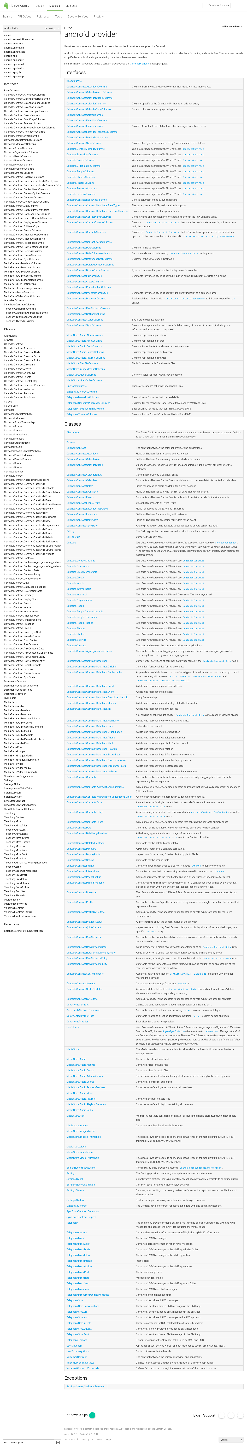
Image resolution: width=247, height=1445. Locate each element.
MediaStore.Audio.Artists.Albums (22, 718)
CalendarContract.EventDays (19, 372)
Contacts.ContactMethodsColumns (23, 140)
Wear (99, 1439)
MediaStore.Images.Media (18, 755)
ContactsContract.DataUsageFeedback (25, 586)
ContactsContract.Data (16, 582)
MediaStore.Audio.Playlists (18, 735)
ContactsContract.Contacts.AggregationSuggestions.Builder (32, 566)
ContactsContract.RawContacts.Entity (24, 656)
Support (209, 1415)
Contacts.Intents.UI (14, 438)
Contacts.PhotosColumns (18, 164)
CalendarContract (13, 344)
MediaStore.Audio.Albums (18, 710)
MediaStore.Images (14, 751)
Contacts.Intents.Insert (16, 434)
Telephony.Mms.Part (15, 846)
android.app (10, 56)
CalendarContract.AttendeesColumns (24, 94)
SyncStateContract (14, 801)
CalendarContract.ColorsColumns (22, 115)
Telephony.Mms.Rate (15, 850)
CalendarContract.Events (17, 377)
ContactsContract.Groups (18, 603)
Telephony (9, 813)
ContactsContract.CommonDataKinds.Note (27, 521)
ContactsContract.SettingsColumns (23, 251)
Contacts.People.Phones (17, 459)
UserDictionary (12, 899)
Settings (8, 780)
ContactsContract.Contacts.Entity (22, 574)
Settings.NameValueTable (18, 788)
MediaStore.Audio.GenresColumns (23, 275)
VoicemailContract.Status (18, 912)
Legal (108, 1439)
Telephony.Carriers (14, 817)
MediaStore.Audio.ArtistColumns (22, 267)
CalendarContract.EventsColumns (22, 123)
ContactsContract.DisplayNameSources (25, 222)
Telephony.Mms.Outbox (17, 842)
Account (182, 983)
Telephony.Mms (12, 821)
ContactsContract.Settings (18, 669)
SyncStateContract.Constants (20, 805)
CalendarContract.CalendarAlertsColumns (27, 98)
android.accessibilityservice (19, 39)
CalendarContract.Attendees (19, 348)
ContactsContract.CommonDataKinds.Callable (29, 488)
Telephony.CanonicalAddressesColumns (26, 312)
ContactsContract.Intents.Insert (21, 611)
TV (91, 1439)
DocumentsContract (15, 681)
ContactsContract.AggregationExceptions (26, 479)
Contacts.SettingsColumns (18, 172)
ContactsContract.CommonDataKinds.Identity (29, 508)
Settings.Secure (12, 792)
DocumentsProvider (15, 693)
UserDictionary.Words (15, 903)
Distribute (71, 5)
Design (40, 5)
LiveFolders (10, 698)
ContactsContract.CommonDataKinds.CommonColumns (32, 185)
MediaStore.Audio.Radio (17, 743)
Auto (84, 1439)
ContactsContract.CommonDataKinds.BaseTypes (31, 181)
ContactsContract (13, 475)
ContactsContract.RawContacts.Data (24, 648)
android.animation (14, 47)
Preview (99, 16)
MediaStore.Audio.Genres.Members (23, 726)
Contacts (9, 409)
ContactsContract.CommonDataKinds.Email (27, 496)
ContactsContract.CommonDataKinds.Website (29, 554)
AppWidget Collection (173, 1031)
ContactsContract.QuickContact (21, 640)
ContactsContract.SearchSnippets (22, 665)
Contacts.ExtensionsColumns (20, 144)
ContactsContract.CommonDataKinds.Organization (32, 525)
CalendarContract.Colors (17, 368)
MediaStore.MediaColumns (19, 292)
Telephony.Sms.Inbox (15, 879)
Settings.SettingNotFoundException (23, 930)
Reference (43, 16)
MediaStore (10, 702)
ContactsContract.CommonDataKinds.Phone (28, 529)
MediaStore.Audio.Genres (18, 722)
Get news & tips (79, 1415)
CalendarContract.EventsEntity (20, 381)
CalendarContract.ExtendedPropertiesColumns (29, 127)
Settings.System (13, 796)
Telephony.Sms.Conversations (20, 870)
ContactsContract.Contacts (19, 558)
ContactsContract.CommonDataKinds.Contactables (32, 492)
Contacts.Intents (13, 430)
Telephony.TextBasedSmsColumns (23, 317)
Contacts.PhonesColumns (18, 160)
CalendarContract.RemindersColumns (24, 131)
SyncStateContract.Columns (19, 304)
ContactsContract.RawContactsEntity (24, 661)
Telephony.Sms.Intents (16, 883)
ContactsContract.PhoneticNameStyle (24, 238)
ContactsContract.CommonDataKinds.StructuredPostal (32, 549)
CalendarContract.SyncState (19, 397)
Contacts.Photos (13, 467)
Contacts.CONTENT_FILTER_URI (188, 974)
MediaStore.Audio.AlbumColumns (22, 263)
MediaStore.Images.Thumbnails (21, 759)
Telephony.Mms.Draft (15, 829)
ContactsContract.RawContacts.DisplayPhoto (28, 652)
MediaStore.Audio (14, 706)
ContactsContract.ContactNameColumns (26, 189)
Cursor (188, 1010)
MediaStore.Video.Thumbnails (20, 772)
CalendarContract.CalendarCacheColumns (27, 103)
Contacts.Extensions (15, 418)
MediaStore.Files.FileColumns (20, 284)
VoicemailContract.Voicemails (20, 916)
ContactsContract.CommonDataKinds (24, 484)
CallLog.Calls (11, 405)
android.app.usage (14, 76)
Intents (196, 866)
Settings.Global (12, 784)
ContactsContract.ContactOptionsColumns (27, 193)
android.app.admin (14, 60)
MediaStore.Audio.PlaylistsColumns (23, 280)
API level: (49, 28)
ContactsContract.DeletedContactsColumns (28, 218)
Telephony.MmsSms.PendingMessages (25, 862)
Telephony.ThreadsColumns (19, 321)
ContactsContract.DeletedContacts (23, 591)
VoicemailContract (14, 908)
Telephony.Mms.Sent (15, 854)
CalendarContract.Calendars (19, 364)
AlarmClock (10, 335)
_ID (233, 299)
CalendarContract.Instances (19, 389)
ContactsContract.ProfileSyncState (23, 632)
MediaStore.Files (13, 747)
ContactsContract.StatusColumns (22, 255)
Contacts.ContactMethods (18, 414)
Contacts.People (13, 447)
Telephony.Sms (12, 866)
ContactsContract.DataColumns (21, 205)
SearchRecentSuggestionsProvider (200, 1168)
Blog (196, 1415)
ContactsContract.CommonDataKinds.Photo (28, 533)
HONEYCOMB (212, 1031)
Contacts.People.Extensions (19, 455)
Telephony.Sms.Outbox (16, 887)
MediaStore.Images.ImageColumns (23, 288)
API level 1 (236, 26)
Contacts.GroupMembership (19, 422)
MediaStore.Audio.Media (17, 731)
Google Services (78, 16)
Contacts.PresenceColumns (19, 168)
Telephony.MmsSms (15, 858)
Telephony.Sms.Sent (15, 891)
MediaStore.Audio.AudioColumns (22, 271)
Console (216, 5)
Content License (163, 1429)
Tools (58, 16)
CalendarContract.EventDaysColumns (24, 119)
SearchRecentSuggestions (18, 776)
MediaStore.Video (13, 763)
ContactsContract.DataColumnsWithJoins (26, 210)
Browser (8, 340)
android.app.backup (14, 68)
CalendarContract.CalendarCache (22, 356)
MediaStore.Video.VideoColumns (22, 296)
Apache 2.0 (115, 1429)
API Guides (24, 16)
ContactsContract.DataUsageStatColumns (27, 214)
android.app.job (12, 72)
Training (7, 16)
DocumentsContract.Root (18, 689)
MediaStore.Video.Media (17, 768)
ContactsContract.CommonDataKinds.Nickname (30, 517)
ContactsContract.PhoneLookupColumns (26, 234)
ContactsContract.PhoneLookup (21, 615)
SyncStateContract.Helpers (19, 809)
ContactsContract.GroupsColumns (22, 230)
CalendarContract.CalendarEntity (22, 360)
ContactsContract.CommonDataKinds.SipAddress (31, 541)
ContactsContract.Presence (19, 624)
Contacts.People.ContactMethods (22, 451)
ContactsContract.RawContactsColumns (26, 247)
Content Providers (140, 63)
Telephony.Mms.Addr (15, 825)
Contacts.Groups (13, 426)
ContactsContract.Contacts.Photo (22, 578)
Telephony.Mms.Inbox (16, 833)
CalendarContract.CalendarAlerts (22, 352)
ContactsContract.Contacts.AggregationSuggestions (32, 562)
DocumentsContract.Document (21, 685)
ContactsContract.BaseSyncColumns (24, 177)
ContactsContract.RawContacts (21, 644)
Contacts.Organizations (17, 442)
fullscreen (58, 1442)
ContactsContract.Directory (19, 595)
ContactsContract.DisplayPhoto (21, 599)
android (8, 35)
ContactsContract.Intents (17, 607)
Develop (54, 5)
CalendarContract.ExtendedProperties (24, 385)
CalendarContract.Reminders (20, 393)
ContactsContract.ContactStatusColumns (26, 201)
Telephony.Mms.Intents (16, 838)
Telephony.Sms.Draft (15, 875)
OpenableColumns (14, 300)
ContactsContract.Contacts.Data (21, 570)
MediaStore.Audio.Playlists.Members (24, 739)
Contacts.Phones (13, 463)
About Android (71, 1439)
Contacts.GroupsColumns (18, 148)
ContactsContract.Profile (17, 628)
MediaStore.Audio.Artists (17, 714)
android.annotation (14, 51)
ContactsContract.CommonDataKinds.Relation (29, 537)
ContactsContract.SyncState (19, 677)
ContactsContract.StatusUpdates (22, 673)
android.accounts (13, 43)
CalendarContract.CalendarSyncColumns (26, 111)
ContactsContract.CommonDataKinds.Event (28, 500)
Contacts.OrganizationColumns (21, 152)
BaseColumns (11, 90)
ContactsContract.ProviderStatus (22, 636)
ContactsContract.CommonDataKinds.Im (26, 512)
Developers (16, 5)
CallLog (8, 401)
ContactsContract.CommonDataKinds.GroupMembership (32, 504)
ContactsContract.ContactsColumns (23, 197)
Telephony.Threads (14, 895)
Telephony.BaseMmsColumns (20, 308)
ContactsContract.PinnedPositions (22, 619)
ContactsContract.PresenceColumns (24, 242)
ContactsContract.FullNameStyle (21, 226)
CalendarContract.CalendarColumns (23, 107)
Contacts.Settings (13, 471)
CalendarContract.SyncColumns (21, 135)
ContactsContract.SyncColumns (21, 259)
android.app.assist (14, 64)
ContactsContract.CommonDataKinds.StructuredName (32, 545)
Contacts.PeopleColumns (18, 156)
